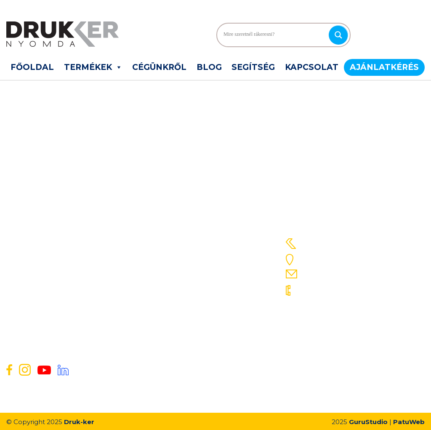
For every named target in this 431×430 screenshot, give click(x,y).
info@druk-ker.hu (333, 274)
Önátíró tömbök (29, 266)
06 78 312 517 (323, 289)
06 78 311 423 (323, 305)
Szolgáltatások (167, 244)
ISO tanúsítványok (173, 309)
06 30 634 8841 (327, 336)
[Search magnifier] (338, 35)
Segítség (253, 67)
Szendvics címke (31, 255)
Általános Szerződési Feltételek (192, 287)
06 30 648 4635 (328, 320)
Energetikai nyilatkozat (179, 298)
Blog (209, 67)
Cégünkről (159, 67)
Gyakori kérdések (171, 255)
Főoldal (32, 67)
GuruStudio (368, 422)
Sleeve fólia (23, 244)
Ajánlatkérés (384, 67)
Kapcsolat (311, 67)
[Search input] (275, 34)
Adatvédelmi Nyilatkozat (182, 276)
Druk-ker (79, 422)
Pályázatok (162, 320)
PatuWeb (409, 422)
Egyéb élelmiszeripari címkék (49, 276)
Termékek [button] (93, 67)
